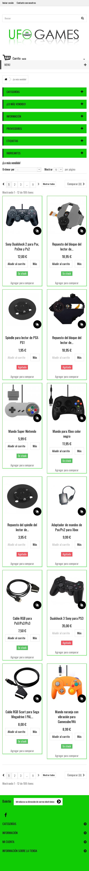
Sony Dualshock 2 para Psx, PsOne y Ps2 (22, 246)
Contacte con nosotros (26, 2)
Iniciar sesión (8, 2)
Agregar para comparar (22, 283)
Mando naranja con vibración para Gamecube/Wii (66, 716)
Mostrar (48, 169)
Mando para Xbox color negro (67, 434)
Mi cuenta (8, 842)
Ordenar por (8, 169)
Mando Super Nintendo (22, 431)
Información (14, 116)
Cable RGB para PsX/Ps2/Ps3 (22, 621)
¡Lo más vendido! (16, 104)
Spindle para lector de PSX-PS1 (22, 340)
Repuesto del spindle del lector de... (22, 527)
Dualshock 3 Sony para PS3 (66, 618)
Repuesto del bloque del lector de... (66, 246)
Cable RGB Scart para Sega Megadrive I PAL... (22, 714)
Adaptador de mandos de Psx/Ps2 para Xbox (67, 527)
